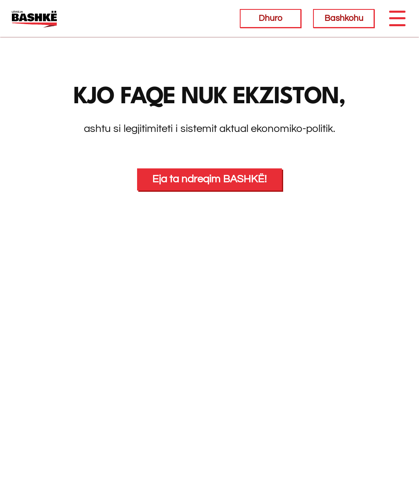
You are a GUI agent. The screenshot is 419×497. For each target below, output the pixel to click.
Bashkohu (343, 18)
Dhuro (270, 18)
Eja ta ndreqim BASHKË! (209, 179)
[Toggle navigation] (397, 18)
